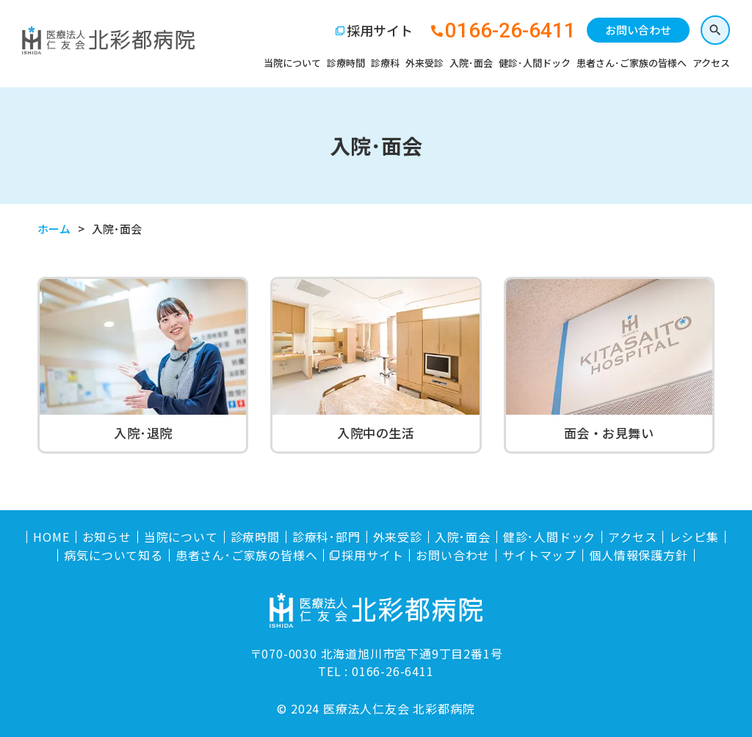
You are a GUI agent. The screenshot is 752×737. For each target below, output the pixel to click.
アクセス (711, 63)
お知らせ (106, 537)
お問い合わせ (638, 29)
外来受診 (424, 63)
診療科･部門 (326, 537)
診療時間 (346, 63)
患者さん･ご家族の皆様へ (631, 63)
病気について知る (113, 555)
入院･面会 (471, 63)
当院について (292, 63)
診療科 (385, 63)
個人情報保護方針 (638, 555)
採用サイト (380, 30)
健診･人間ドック (535, 63)
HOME (51, 537)
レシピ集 (693, 537)
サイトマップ (539, 555)
